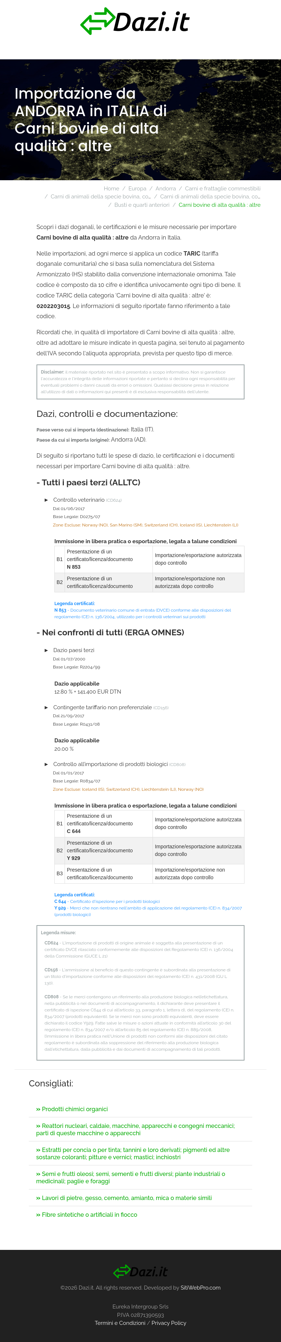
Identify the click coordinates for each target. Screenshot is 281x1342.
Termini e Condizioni (120, 1323)
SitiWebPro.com (201, 1287)
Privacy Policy (168, 1323)
